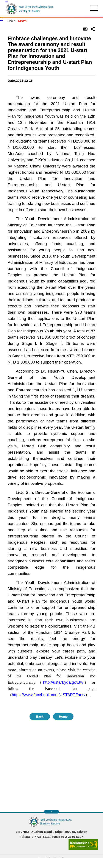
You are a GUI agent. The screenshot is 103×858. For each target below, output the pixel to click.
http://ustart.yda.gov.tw (63, 682)
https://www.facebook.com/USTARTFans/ (48, 694)
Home (11, 21)
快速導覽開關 (51, 812)
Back (39, 716)
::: (6, 2)
